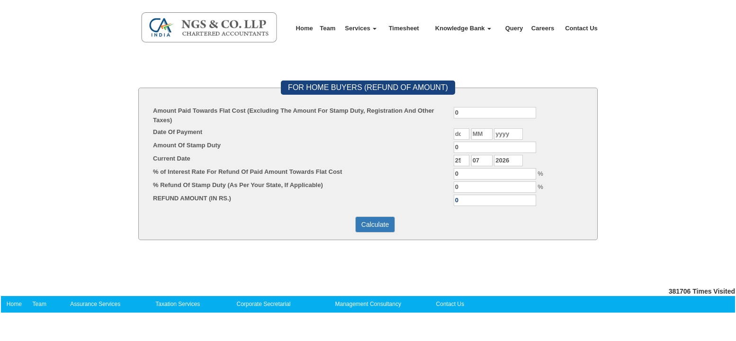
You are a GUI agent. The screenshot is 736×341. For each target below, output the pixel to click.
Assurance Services (95, 304)
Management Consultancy (368, 304)
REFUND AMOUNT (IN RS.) (192, 198)
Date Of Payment (177, 131)
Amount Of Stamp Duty (187, 145)
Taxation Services (177, 304)
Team (327, 28)
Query (514, 28)
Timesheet (404, 28)
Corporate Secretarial (263, 304)
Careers (542, 28)
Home (304, 28)
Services (361, 28)
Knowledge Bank (463, 28)
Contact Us (581, 28)
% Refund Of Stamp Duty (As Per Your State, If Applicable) (238, 184)
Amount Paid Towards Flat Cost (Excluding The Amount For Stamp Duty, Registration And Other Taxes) (293, 115)
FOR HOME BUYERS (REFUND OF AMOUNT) (368, 87)
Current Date (171, 158)
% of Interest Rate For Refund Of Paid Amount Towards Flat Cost (247, 171)
